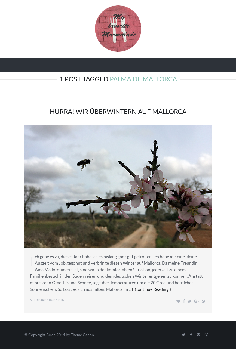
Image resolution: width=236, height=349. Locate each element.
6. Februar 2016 (41, 300)
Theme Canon (82, 335)
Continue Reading (151, 289)
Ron (61, 300)
